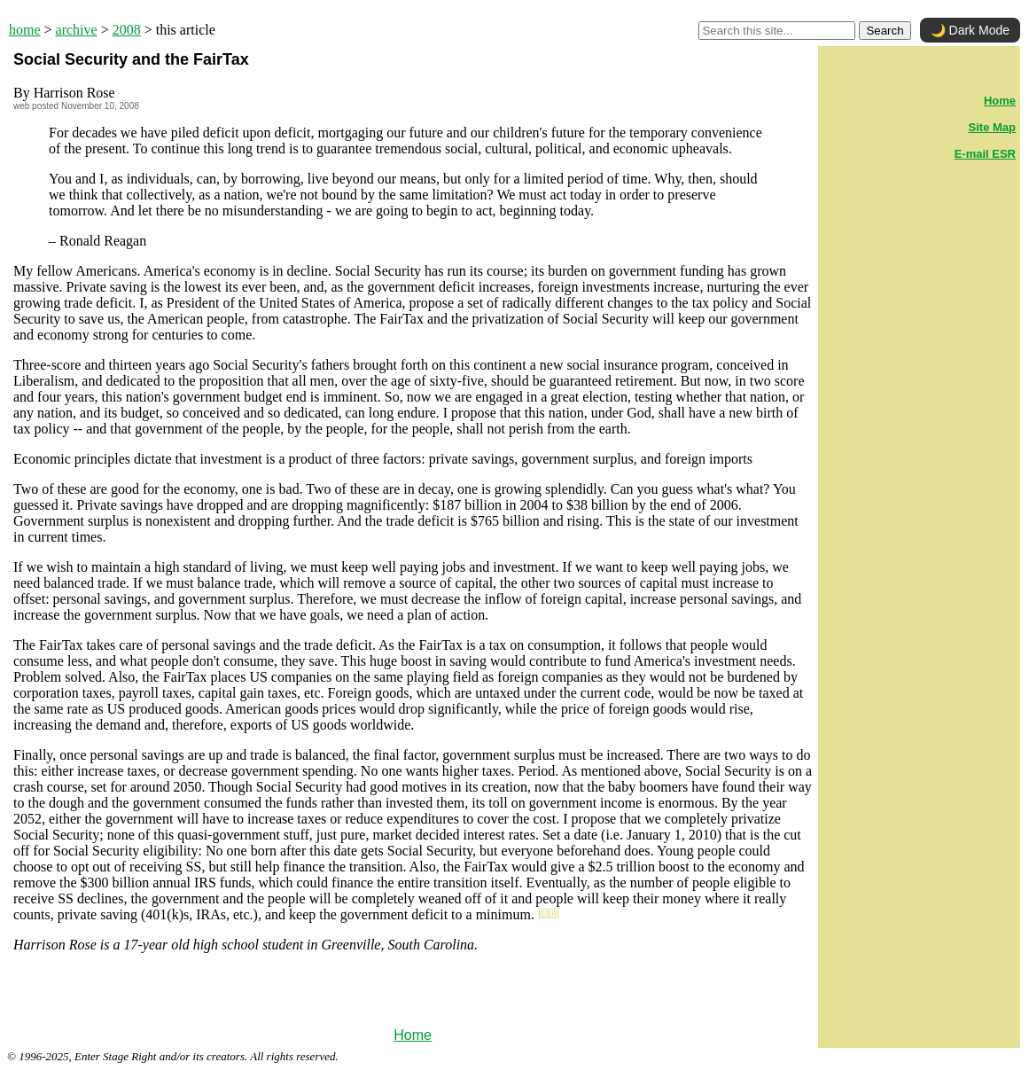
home (25, 29)
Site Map (992, 127)
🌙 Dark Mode (970, 30)
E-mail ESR (985, 153)
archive (76, 29)
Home (413, 1035)
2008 (127, 29)
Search (884, 30)
